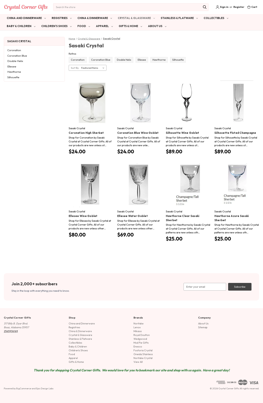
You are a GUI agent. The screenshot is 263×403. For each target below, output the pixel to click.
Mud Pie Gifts (141, 342)
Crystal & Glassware (136, 18)
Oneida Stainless (143, 354)
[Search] (205, 7)
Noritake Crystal (143, 358)
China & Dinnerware (94, 18)
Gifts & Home (130, 26)
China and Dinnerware (26, 18)
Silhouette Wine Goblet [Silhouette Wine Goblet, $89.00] (182, 133)
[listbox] (93, 68)
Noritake (139, 323)
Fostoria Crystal (143, 350)
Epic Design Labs (45, 388)
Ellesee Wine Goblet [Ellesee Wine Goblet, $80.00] (83, 216)
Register (238, 7)
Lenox (137, 327)
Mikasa (138, 331)
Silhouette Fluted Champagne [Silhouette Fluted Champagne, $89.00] (235, 133)
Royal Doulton (142, 335)
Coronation (14, 50)
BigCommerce (23, 388)
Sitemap (202, 327)
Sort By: (75, 67)
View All (138, 362)
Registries (62, 18)
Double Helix (15, 61)
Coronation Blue (17, 55)
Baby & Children (21, 26)
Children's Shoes (56, 26)
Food (83, 26)
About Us (157, 26)
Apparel (104, 26)
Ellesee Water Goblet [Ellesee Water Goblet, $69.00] (132, 216)
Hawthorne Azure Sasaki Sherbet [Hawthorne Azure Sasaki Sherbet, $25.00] (231, 218)
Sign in (222, 7)
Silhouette (13, 77)
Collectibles (216, 18)
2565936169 (11, 331)
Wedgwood (140, 338)
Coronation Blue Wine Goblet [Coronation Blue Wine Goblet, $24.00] (138, 133)
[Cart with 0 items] (252, 7)
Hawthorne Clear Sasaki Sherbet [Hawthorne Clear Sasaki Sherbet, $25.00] (182, 218)
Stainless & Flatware (179, 18)
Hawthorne (14, 71)
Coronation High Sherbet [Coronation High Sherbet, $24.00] (86, 133)
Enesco (138, 346)
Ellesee (11, 66)
